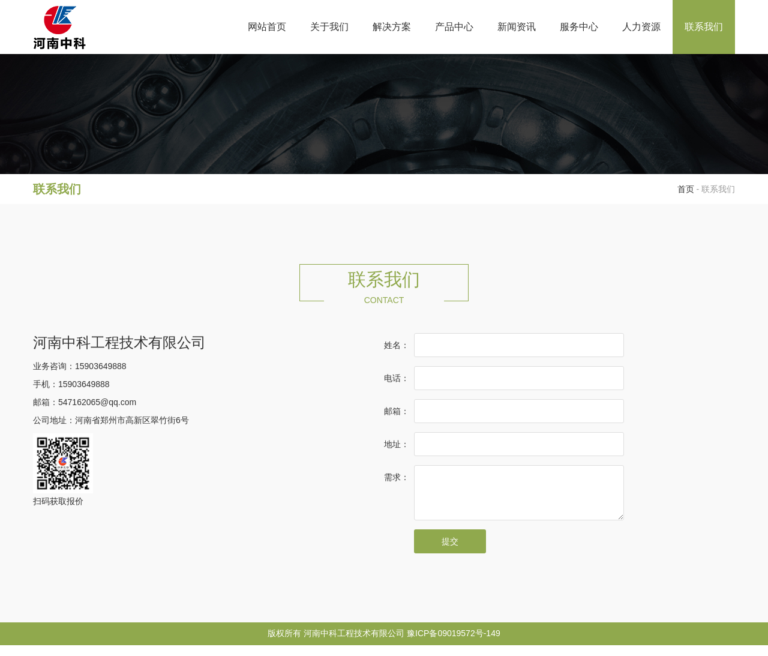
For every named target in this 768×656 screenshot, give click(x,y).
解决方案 (392, 27)
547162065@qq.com (97, 402)
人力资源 (641, 27)
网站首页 (267, 27)
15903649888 (101, 366)
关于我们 (329, 27)
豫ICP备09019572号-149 (453, 644)
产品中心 (454, 27)
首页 (685, 189)
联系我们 (704, 27)
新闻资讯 (516, 27)
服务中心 (579, 27)
